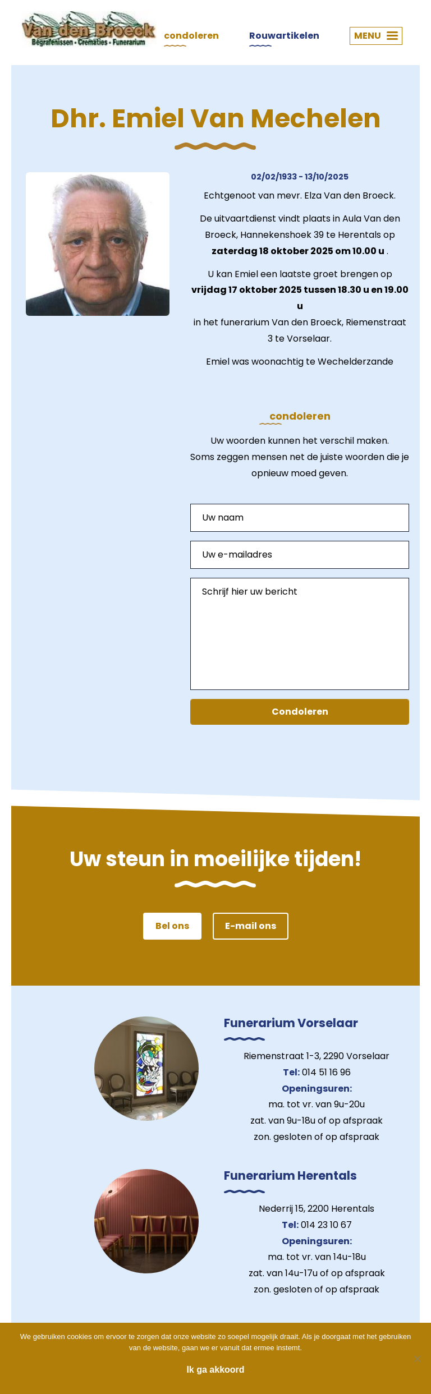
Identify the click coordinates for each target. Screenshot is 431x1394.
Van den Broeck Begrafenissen (89, 29)
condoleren (191, 35)
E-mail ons (250, 925)
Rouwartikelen (284, 35)
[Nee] (417, 1358)
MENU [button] (376, 35)
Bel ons (172, 925)
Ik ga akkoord (215, 1369)
